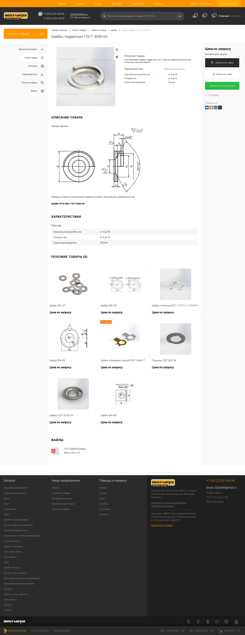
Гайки (6, 562)
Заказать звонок (229, 3)
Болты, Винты (10, 557)
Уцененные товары (60, 509)
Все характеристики (175, 69)
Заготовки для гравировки (16, 520)
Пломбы (8, 610)
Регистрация (205, 3)
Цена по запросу (73, 314)
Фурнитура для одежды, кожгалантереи (22, 578)
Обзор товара (34, 57)
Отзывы (80, 3)
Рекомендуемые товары (63, 504)
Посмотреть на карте (161, 525)
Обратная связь (15, 631)
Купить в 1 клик (222, 74)
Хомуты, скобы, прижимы (16, 594)
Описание (36, 66)
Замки (7, 498)
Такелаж (8, 605)
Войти (194, 3)
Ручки (6, 504)
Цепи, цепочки (10, 599)
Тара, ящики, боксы (13, 551)
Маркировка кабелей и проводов (19, 583)
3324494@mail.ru (79, 14)
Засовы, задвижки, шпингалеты (18, 525)
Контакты (159, 3)
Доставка (117, 3)
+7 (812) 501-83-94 (53, 13)
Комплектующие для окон (16, 530)
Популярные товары (61, 493)
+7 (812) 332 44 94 (40, 631)
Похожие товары (33, 82)
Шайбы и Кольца (11, 567)
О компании (138, 3)
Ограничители (10, 509)
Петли (6, 514)
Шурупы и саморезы (13, 546)
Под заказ (212, 95)
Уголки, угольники (12, 541)
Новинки (56, 488)
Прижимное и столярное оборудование (22, 536)
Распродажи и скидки (62, 498)
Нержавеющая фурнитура (16, 488)
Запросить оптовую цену (222, 86)
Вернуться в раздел (31, 49)
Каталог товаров (26, 34)
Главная (62, 3)
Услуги (98, 3)
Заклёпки (8, 589)
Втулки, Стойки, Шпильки (15, 573)
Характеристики (33, 74)
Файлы (37, 91)
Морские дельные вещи (15, 493)
